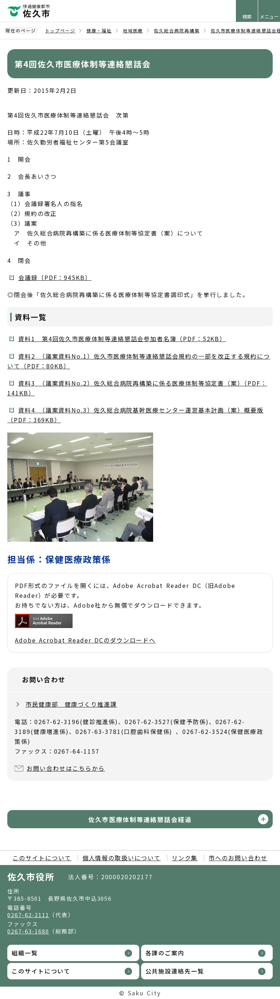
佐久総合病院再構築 (176, 30)
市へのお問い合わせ (238, 857)
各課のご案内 (165, 952)
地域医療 (133, 30)
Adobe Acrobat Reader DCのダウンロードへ (85, 629)
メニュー (269, 16)
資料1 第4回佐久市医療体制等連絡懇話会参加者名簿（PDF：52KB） (122, 338)
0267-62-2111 (28, 915)
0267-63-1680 (28, 931)
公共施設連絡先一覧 (174, 971)
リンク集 (185, 857)
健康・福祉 (99, 30)
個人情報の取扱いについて (121, 857)
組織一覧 (25, 952)
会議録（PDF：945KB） (55, 277)
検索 (247, 16)
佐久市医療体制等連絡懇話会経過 (140, 819)
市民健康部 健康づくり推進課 (71, 704)
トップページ (60, 30)
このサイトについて (41, 857)
